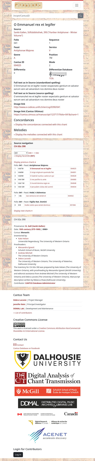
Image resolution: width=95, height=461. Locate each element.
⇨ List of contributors (22, 313)
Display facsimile (25, 156)
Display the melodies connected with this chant (39, 134)
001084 (73, 205)
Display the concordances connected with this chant (41, 124)
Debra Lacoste (24, 258)
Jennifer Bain (19, 304)
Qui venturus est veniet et (36, 196)
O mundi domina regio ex (40, 183)
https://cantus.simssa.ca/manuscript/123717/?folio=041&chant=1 (46, 114)
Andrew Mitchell (25, 253)
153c (51, 78)
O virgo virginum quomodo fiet (42, 172)
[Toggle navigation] (76, 5)
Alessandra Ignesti (26, 247)
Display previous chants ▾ (25, 162)
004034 (73, 187)
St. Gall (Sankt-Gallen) (35, 226)
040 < (30, 153)
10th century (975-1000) (30, 229)
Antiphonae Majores (24, 50)
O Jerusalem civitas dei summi (41, 187)
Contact (18, 345)
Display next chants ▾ (23, 210)
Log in (18, 454)
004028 (73, 176)
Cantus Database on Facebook (26, 348)
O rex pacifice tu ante (38, 179)
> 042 (36, 153)
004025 (17, 65)
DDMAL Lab (18, 308)
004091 (73, 172)
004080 (73, 179)
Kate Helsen (23, 238)
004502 (71, 196)
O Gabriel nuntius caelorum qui (42, 176)
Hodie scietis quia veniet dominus (37, 205)
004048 (73, 183)
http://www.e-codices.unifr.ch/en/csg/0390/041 (37, 107)
